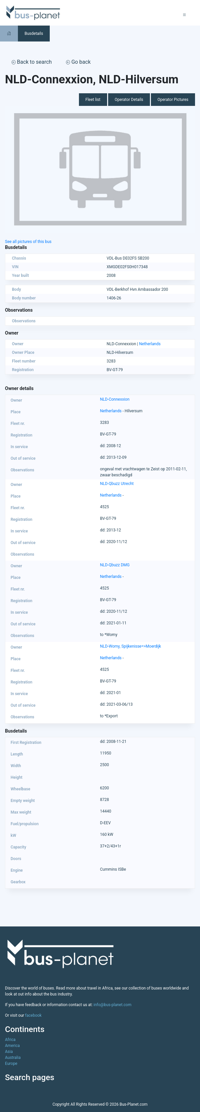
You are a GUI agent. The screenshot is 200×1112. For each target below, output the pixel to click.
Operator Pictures (173, 99)
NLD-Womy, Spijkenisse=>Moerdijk (130, 646)
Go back (78, 62)
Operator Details (129, 99)
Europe (11, 1063)
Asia (9, 1051)
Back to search (32, 62)
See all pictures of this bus (28, 241)
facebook (33, 1015)
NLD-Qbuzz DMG (115, 565)
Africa (10, 1039)
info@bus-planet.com (112, 1004)
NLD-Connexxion (115, 399)
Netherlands (150, 344)
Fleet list (93, 99)
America (12, 1045)
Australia (13, 1057)
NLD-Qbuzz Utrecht (117, 483)
